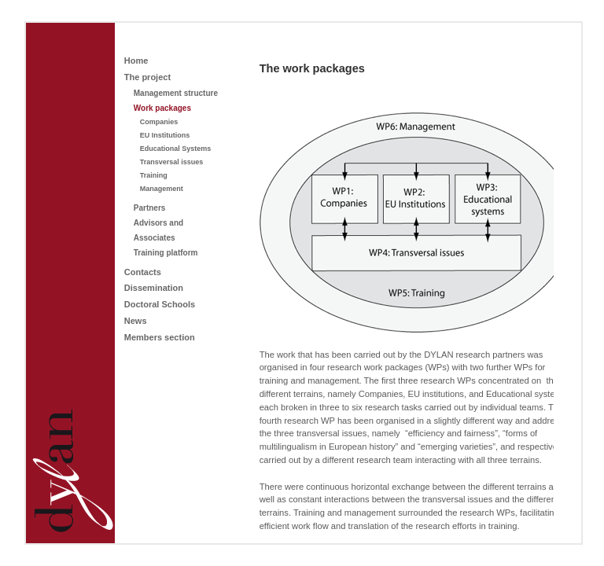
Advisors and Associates (158, 230)
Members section (159, 337)
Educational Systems (176, 149)
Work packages (162, 108)
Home (136, 60)
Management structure (176, 93)
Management (161, 189)
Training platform (166, 252)
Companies (159, 122)
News (135, 320)
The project (147, 77)
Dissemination (153, 287)
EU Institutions (165, 135)
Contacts (142, 272)
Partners (150, 208)
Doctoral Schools (159, 304)
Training (154, 175)
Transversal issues (172, 162)
